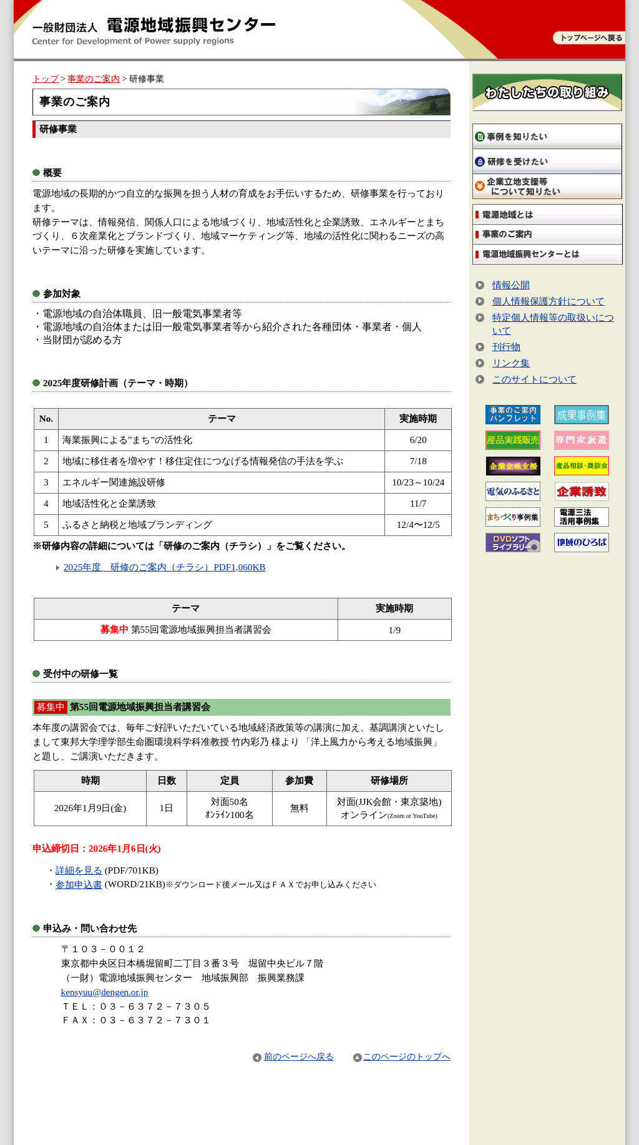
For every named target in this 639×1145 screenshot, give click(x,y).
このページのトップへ (402, 1056)
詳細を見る (79, 870)
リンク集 (511, 363)
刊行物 (506, 346)
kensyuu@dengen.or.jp (105, 992)
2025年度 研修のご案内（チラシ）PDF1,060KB (165, 567)
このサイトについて (534, 379)
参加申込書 (79, 884)
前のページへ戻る (292, 1056)
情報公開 (511, 285)
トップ (45, 79)
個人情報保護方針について (548, 301)
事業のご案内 (93, 79)
